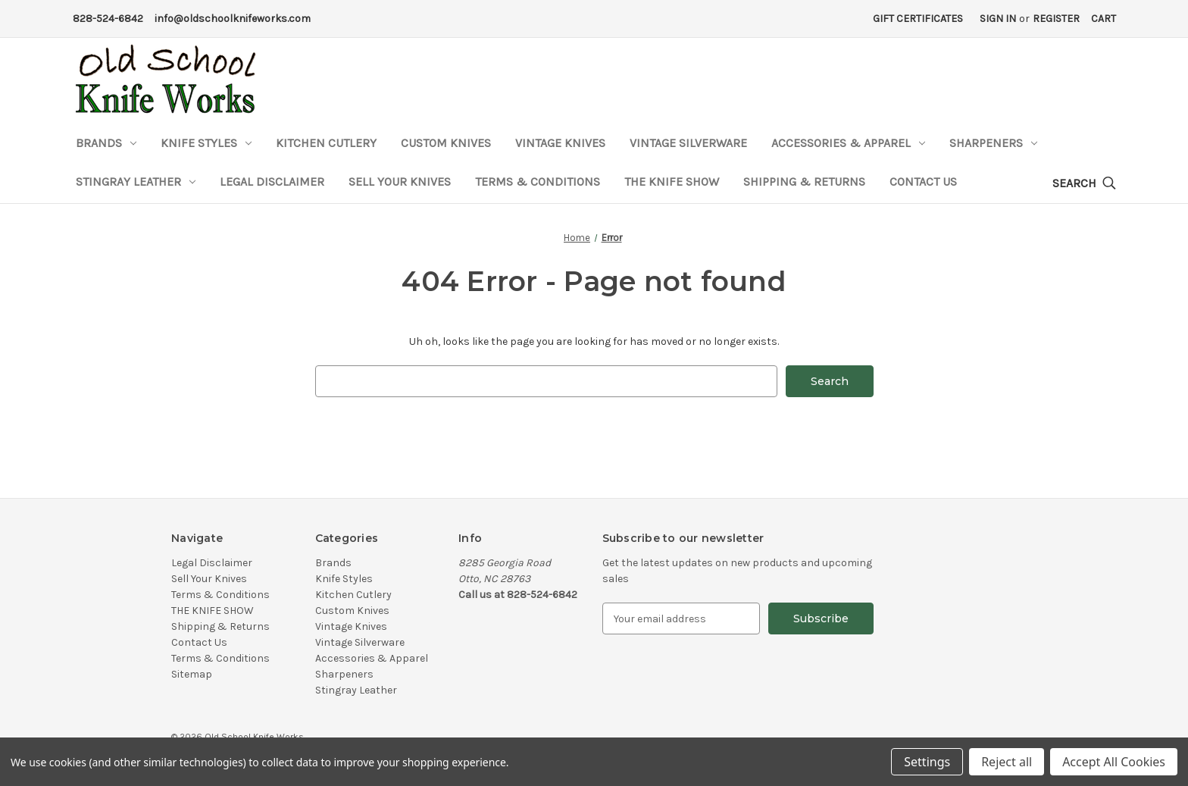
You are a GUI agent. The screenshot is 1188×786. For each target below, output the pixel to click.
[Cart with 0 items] (1103, 18)
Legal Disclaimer (272, 181)
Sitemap (191, 674)
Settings (927, 761)
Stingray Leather (135, 181)
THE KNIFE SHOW (671, 181)
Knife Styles (206, 143)
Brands (106, 143)
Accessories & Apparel (848, 143)
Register (1056, 18)
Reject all (1006, 761)
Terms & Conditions (537, 181)
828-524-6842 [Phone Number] (108, 18)
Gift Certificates (918, 18)
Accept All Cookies (1113, 761)
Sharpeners (993, 143)
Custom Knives (446, 143)
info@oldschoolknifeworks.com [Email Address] (233, 18)
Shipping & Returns (804, 181)
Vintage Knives (560, 143)
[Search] (1084, 183)
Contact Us (923, 181)
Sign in (998, 18)
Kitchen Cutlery (326, 143)
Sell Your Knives (400, 181)
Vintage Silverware (688, 143)
